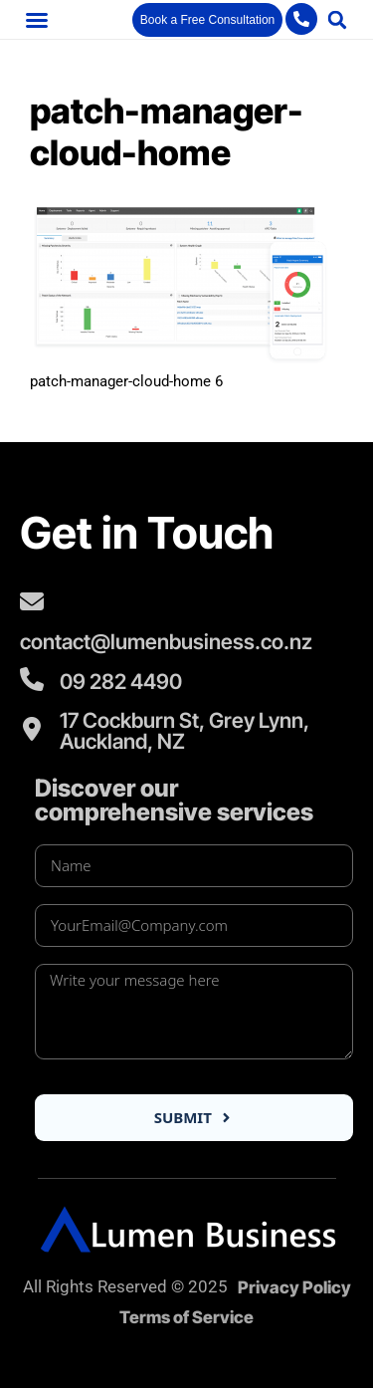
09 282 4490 (121, 681)
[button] (37, 20)
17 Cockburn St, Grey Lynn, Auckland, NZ (184, 731)
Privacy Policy (294, 1287)
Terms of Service (186, 1317)
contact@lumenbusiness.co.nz (166, 641)
